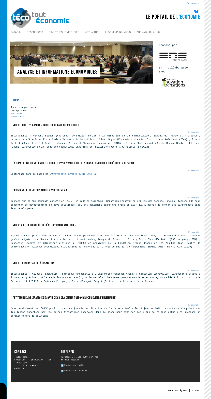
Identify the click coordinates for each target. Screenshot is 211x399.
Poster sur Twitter (75, 365)
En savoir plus (193, 132)
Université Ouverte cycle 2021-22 (74, 174)
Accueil (16, 32)
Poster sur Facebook (75, 371)
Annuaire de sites (148, 32)
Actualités (92, 32)
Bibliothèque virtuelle (64, 32)
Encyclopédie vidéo (118, 32)
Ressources (35, 32)
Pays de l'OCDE (17, 116)
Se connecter (193, 3)
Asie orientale (16, 113)
